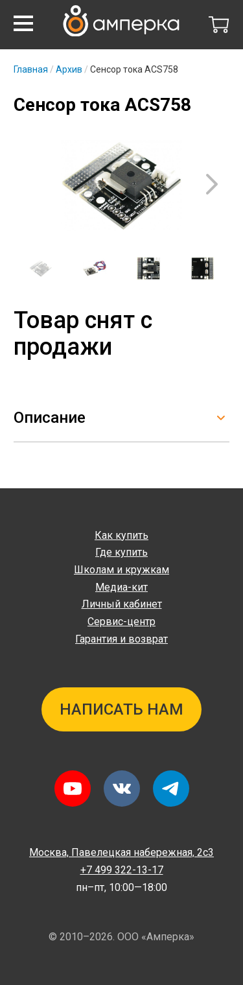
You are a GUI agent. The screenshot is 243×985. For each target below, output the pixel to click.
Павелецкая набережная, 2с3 (121, 852)
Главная (31, 69)
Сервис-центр (121, 621)
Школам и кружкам (121, 570)
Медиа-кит (121, 587)
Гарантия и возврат (121, 639)
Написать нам (121, 709)
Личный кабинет (122, 604)
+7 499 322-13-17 (121, 870)
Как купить (121, 535)
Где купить (121, 552)
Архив (69, 69)
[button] (23, 23)
